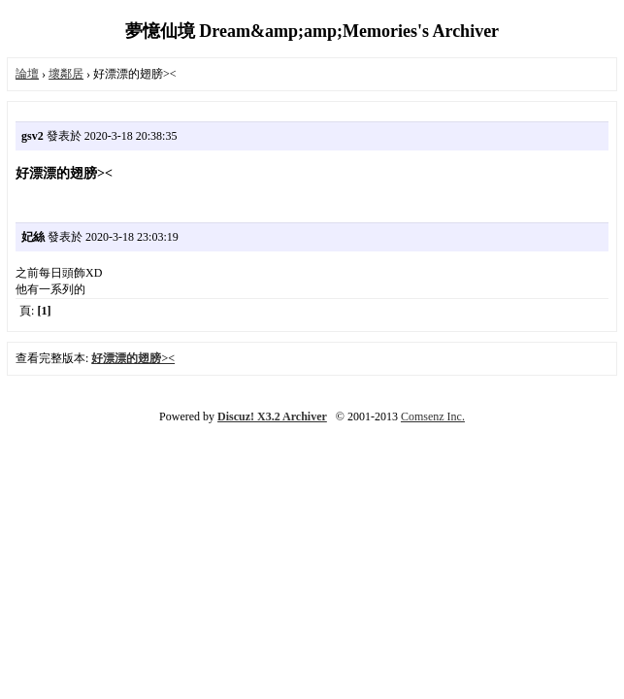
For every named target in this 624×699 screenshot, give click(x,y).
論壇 (27, 74)
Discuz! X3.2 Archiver (272, 416)
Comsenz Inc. (433, 416)
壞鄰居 (66, 74)
